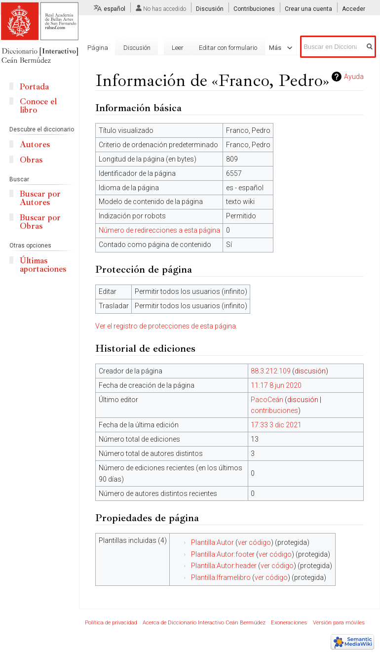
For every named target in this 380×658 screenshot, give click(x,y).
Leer (175, 47)
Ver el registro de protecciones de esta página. (166, 326)
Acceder (353, 8)
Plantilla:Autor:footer (223, 554)
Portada (34, 86)
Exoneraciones (289, 622)
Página (97, 47)
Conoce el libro (38, 105)
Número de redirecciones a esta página (159, 230)
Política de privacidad (111, 622)
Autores (35, 144)
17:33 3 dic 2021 (276, 425)
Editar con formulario (225, 47)
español (114, 8)
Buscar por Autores (40, 198)
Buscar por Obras (40, 221)
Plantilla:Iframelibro (221, 577)
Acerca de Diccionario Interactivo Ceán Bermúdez (204, 622)
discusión (310, 371)
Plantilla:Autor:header (224, 566)
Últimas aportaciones (43, 264)
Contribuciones (254, 8)
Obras (31, 160)
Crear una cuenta (308, 8)
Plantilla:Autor (212, 542)
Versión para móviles (339, 622)
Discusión (210, 8)
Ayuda (354, 77)
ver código (254, 542)
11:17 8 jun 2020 (276, 385)
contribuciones (274, 410)
